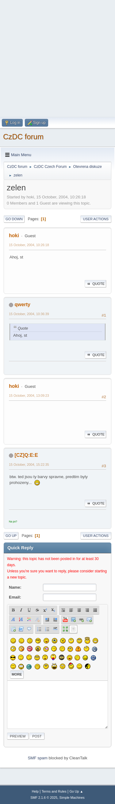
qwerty (22, 304)
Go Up (11, 536)
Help (35, 791)
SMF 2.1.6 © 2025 (43, 797)
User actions (96, 219)
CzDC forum (23, 136)
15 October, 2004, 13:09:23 (29, 395)
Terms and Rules (54, 791)
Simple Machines (72, 797)
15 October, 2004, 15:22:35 (29, 464)
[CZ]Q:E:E (26, 455)
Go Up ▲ (76, 791)
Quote (95, 284)
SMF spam (37, 758)
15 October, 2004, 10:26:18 (29, 245)
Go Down (14, 219)
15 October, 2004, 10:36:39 (29, 314)
